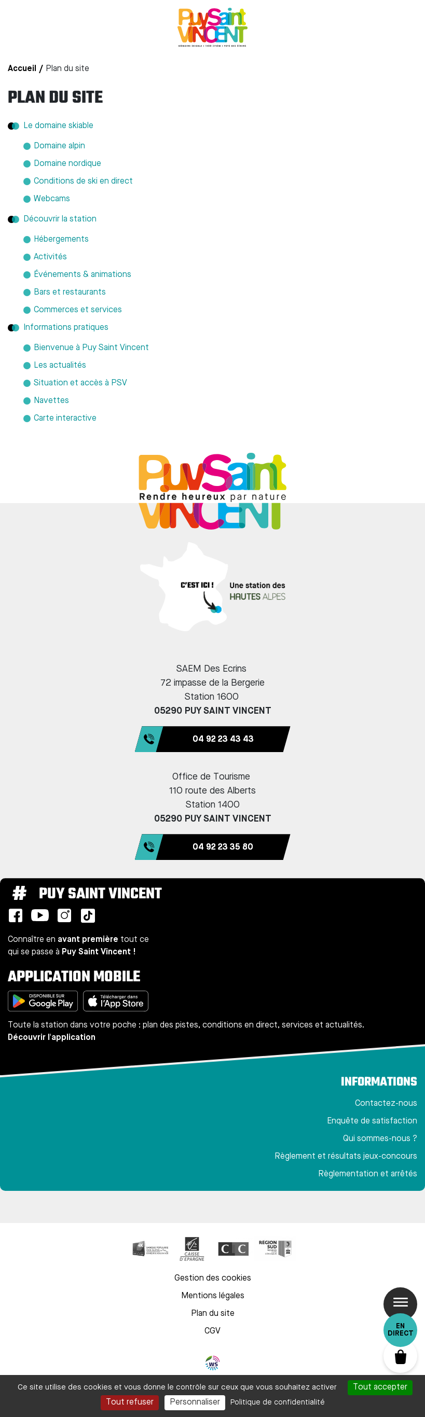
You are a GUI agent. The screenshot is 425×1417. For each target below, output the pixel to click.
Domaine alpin (59, 146)
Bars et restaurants (70, 292)
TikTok (87, 915)
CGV (212, 1331)
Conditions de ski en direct (83, 181)
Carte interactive (65, 418)
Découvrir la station (60, 219)
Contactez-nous (386, 1104)
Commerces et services (78, 310)
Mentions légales (212, 1296)
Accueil (22, 69)
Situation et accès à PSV (80, 383)
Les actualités (60, 366)
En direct (401, 1330)
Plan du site (213, 1314)
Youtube (40, 915)
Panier (400, 1356)
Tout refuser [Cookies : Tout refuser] (130, 1402)
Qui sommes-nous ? (380, 1139)
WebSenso (213, 1363)
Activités (50, 257)
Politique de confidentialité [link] (277, 1402)
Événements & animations (82, 275)
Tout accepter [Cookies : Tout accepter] (380, 1387)
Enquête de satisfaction (372, 1121)
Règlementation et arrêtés (367, 1174)
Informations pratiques (65, 328)
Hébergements (61, 239)
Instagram (64, 915)
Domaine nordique (67, 164)
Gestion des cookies (212, 1278)
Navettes (51, 401)
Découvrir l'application (51, 1038)
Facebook (15, 915)
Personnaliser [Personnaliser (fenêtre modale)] (195, 1402)
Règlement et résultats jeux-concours (346, 1156)
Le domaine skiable (58, 126)
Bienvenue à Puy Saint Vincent (91, 348)
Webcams (52, 199)
